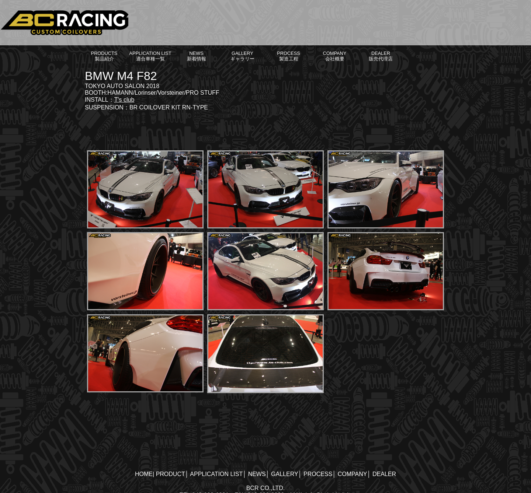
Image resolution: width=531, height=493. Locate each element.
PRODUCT (170, 474)
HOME (144, 474)
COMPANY (352, 474)
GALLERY (284, 474)
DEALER (384, 474)
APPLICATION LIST (216, 474)
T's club (124, 100)
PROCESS (317, 474)
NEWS (257, 474)
